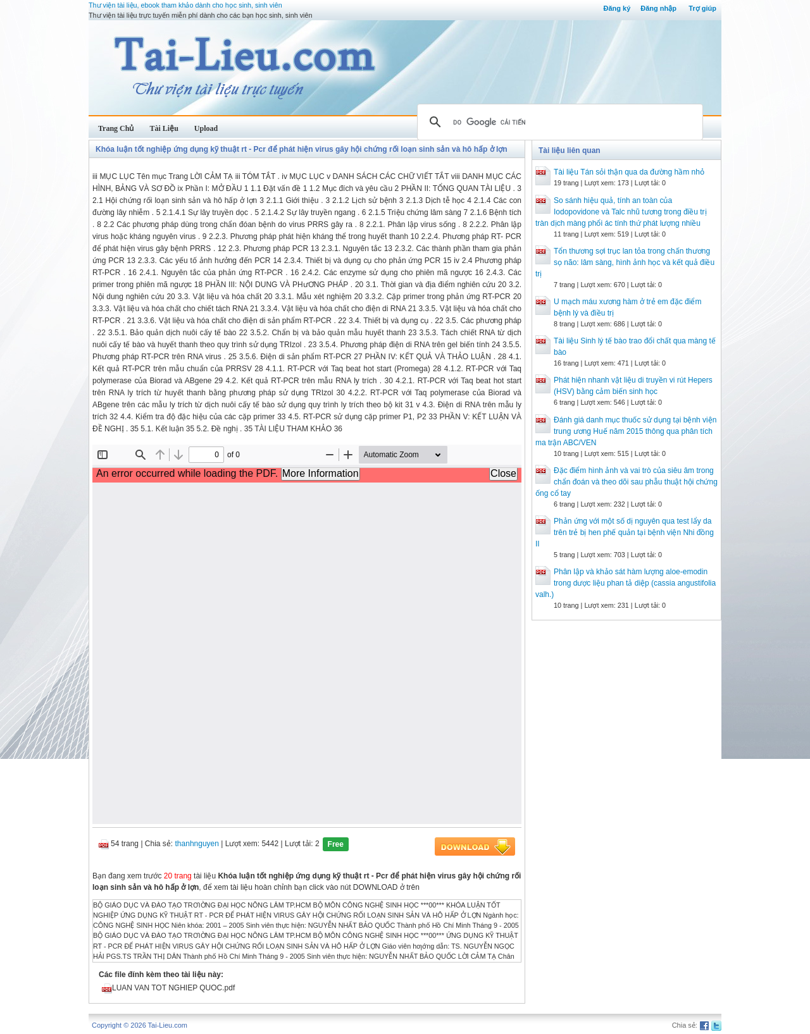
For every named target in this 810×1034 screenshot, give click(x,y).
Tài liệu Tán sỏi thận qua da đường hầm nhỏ (629, 172)
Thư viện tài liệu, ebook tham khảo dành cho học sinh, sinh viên (185, 5)
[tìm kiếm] (558, 122)
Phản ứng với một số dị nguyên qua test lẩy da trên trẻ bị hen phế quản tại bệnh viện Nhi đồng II (624, 532)
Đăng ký (616, 8)
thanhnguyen (197, 843)
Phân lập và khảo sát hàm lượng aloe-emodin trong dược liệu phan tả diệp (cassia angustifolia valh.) (625, 583)
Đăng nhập (658, 8)
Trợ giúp (702, 8)
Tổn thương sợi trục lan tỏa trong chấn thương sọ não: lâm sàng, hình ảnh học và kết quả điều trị (624, 262)
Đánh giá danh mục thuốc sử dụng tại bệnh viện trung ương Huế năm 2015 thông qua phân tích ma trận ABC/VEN (625, 431)
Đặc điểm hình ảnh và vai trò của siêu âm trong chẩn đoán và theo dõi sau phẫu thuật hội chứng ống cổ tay (626, 482)
